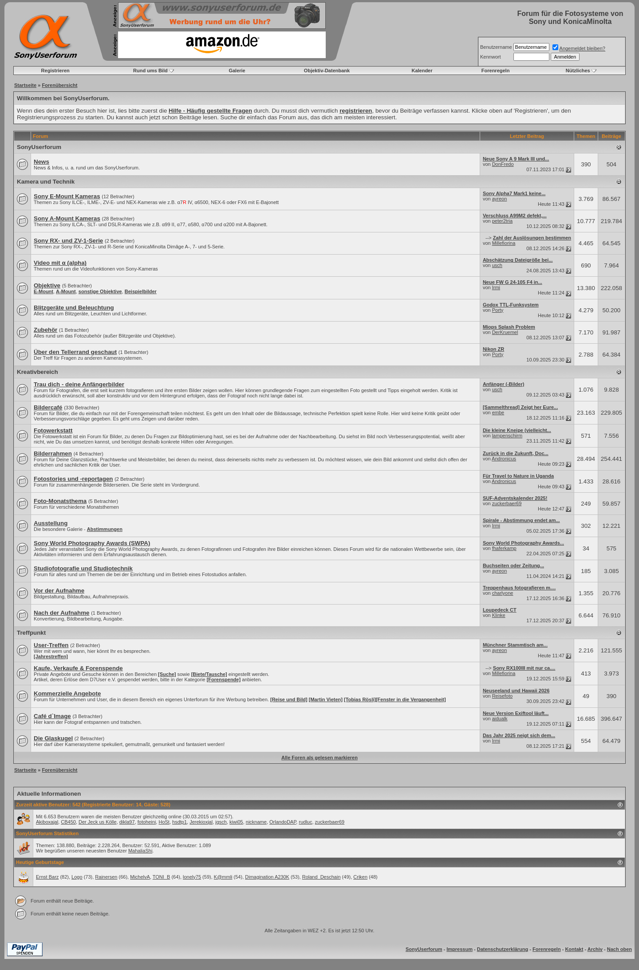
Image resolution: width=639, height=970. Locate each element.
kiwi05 (236, 822)
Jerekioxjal (201, 822)
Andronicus (504, 458)
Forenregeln (495, 70)
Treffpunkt (31, 632)
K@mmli (223, 877)
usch (497, 265)
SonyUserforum (39, 147)
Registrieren (55, 70)
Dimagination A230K (267, 877)
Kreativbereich (37, 372)
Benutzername (496, 47)
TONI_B (161, 877)
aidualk (500, 718)
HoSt (163, 822)
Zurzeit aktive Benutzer (42, 804)
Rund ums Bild (150, 70)
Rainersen (106, 877)
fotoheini (147, 822)
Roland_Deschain (321, 877)
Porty (498, 310)
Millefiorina (504, 243)
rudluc (305, 822)
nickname (256, 822)
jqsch (221, 822)
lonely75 (192, 877)
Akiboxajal (47, 822)
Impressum (459, 949)
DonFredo (503, 164)
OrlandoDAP (282, 822)
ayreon (499, 198)
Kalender (421, 70)
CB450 (68, 822)
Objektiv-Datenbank (327, 70)
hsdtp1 (179, 822)
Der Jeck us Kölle (98, 822)
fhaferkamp (504, 548)
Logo (76, 877)
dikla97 (127, 822)
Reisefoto (502, 696)
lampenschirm (507, 435)
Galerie (237, 70)
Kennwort (490, 56)
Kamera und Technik (46, 181)
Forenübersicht (59, 85)
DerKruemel (505, 332)
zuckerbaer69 (507, 503)
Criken (360, 877)
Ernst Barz (47, 877)
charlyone (502, 593)
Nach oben (619, 949)
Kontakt (574, 949)
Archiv (595, 949)
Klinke (498, 615)
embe (498, 412)
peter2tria (502, 221)
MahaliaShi (140, 850)
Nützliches (578, 70)
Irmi (496, 287)
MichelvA (140, 877)
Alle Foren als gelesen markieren (319, 757)
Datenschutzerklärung (503, 949)
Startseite (25, 85)
